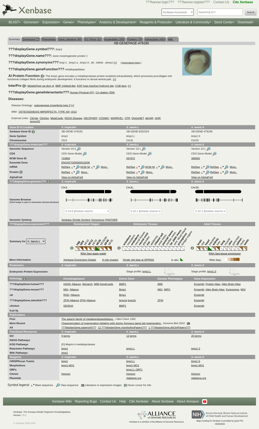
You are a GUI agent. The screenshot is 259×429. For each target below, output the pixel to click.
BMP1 (122, 284)
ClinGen (44, 118)
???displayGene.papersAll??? (78, 327)
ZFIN (66, 300)
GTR (127, 118)
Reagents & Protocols (155, 22)
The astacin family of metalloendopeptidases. (87, 319)
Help (122, 401)
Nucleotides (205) (114, 39)
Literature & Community (192, 22)
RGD (66, 294)
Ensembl (199, 284)
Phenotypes (86, 22)
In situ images (110, 259)
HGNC (67, 284)
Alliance (76, 284)
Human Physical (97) (82, 92)
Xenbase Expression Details (79, 259)
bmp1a (123, 300)
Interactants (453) (155, 39)
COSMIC (104, 118)
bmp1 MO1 (67, 365)
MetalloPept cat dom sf (40, 85)
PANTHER (111, 219)
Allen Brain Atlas (231, 284)
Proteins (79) (134, 39)
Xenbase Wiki (62, 401)
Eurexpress (232, 289)
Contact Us (221, 2)
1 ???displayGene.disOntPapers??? (169, 327)
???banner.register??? (194, 2)
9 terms (65, 335)
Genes (68, 22)
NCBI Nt (85, 167)
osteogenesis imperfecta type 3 (52, 105)
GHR (158, 118)
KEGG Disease (73, 118)
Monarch (87, 284)
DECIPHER (90, 118)
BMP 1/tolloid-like (65, 85)
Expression (50, 22)
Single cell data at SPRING (138, 259)
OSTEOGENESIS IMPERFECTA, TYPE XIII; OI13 (47, 111)
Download (245, 22)
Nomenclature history (131, 63)
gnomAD (35, 121)
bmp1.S (223, 271)
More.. (104, 167)
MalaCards (56, 118)
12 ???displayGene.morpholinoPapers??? (122, 327)
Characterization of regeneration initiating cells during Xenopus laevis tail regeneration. (111, 323)
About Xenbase (163, 401)
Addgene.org (133, 378)
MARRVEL (117, 118)
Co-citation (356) (105, 92)
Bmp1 (122, 289)
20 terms (196, 335)
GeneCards (106, 284)
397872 (130, 158)
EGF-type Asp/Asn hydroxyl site (95, 85)
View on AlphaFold (72, 177)
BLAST (14, 22)
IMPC (167, 289)
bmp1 (64, 361)
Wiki (171, 39)
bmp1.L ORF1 (134, 369)
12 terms (131, 335)
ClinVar (34, 118)
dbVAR (149, 118)
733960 (65, 158)
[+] (115, 62)
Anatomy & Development (117, 22)
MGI (65, 289)
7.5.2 (23, 415)
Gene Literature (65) (70, 39)
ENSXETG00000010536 (75, 162)
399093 (195, 158)
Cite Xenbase (138, 401)
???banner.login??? (160, 2)
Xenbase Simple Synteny (75, 219)
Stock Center (223, 22)
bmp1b (132, 300)
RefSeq (65, 167)
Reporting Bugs (86, 401)
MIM (96, 284)
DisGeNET (138, 118)
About (188, 401)
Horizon (65, 373)
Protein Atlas (213, 284)
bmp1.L (158, 271)
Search (250, 12)
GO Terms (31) (93, 39)
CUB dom (120, 85)
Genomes (31, 22)
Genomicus (97, 219)
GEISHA (68, 305)
